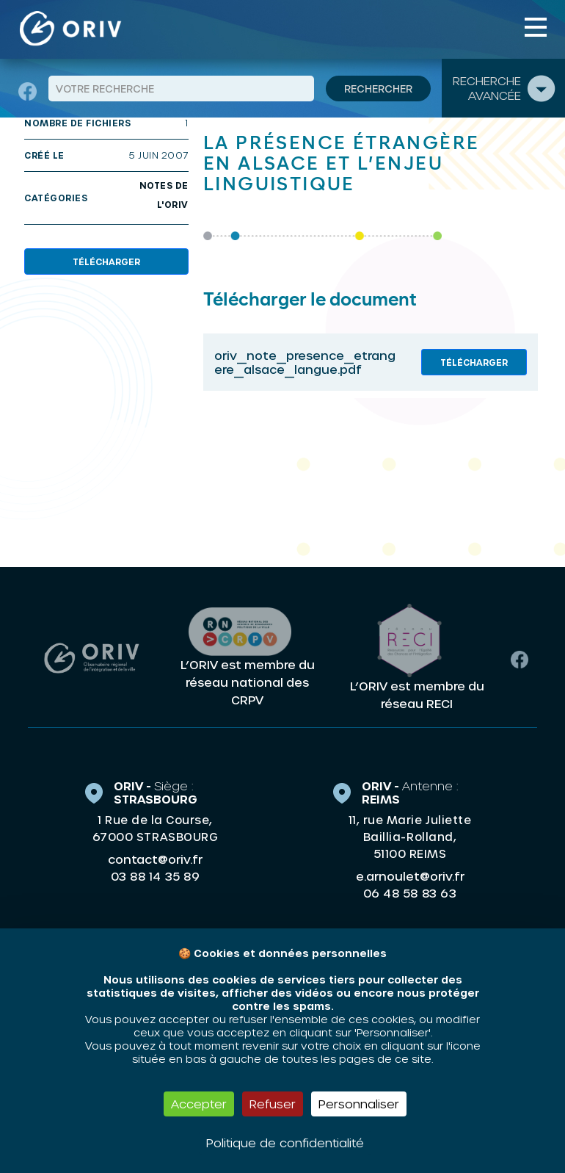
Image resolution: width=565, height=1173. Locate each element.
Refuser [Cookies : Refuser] (272, 1104)
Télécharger (106, 261)
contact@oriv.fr (155, 859)
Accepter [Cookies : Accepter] (199, 1104)
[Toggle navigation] (536, 27)
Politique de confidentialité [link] (285, 1142)
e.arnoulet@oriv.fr (410, 876)
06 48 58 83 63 (409, 893)
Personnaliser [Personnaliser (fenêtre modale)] (358, 1104)
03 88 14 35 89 (155, 876)
